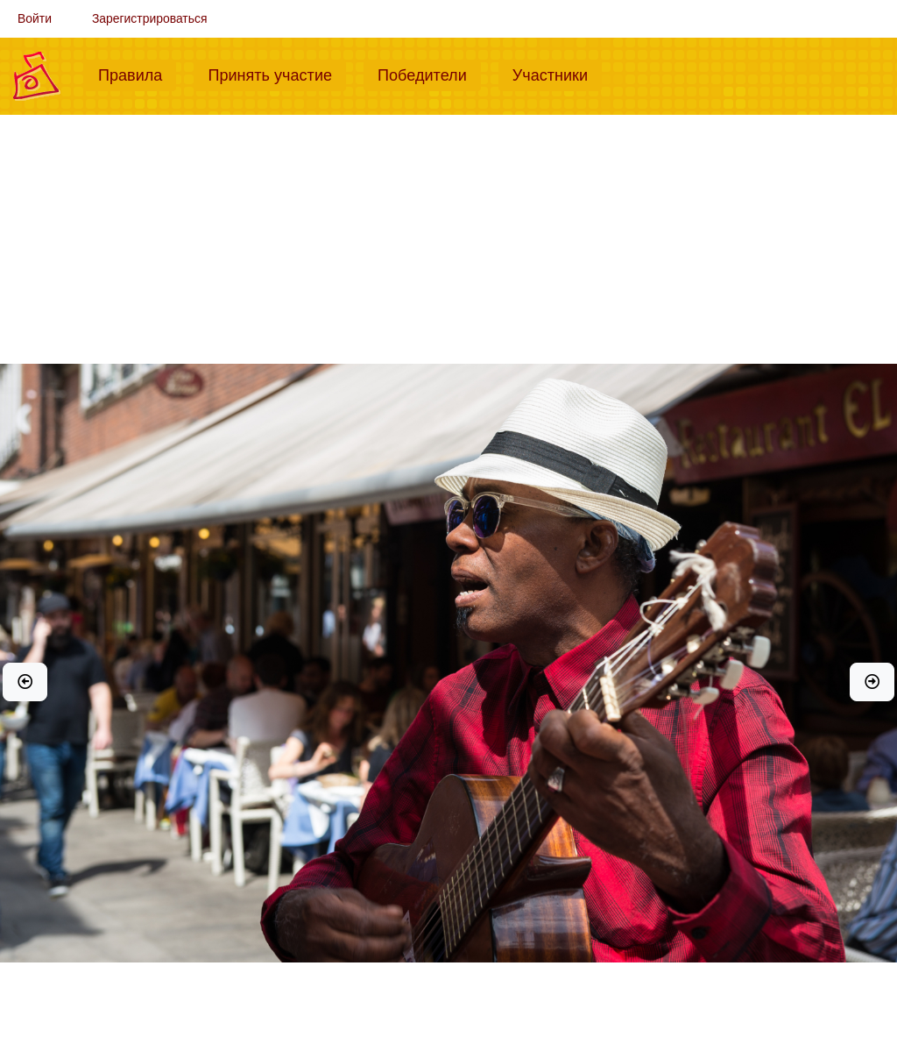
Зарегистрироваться (150, 18)
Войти (35, 18)
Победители (429, 73)
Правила (137, 73)
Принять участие (277, 73)
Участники (557, 73)
